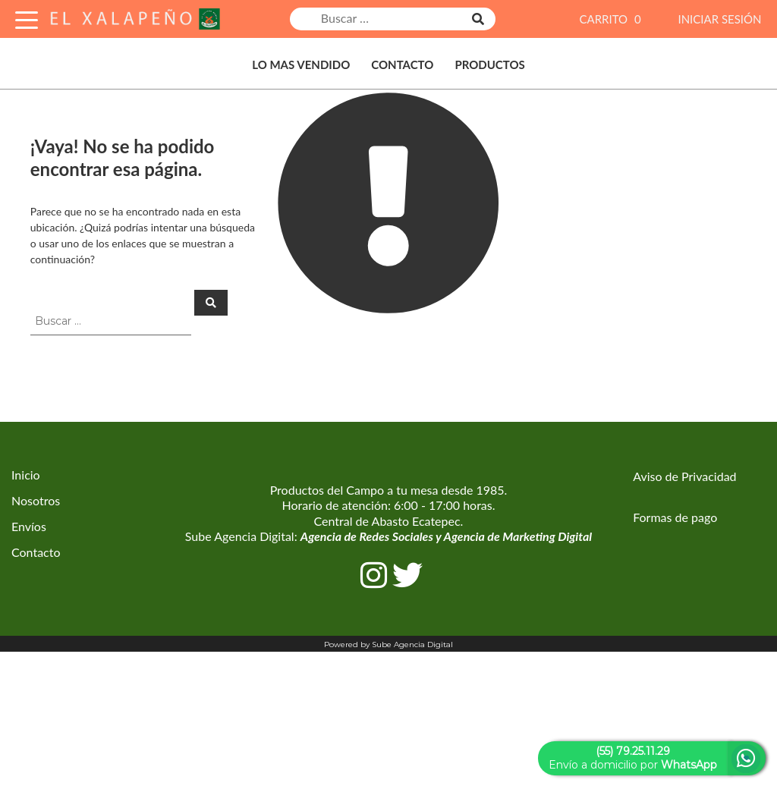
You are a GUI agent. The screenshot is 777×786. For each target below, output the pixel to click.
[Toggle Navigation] (26, 17)
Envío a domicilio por (633, 758)
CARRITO (612, 19)
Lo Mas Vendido (301, 64)
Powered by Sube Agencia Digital (388, 644)
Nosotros (35, 500)
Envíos (28, 526)
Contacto (402, 64)
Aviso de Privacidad (684, 476)
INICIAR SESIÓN (719, 19)
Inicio (25, 474)
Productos (489, 64)
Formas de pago (675, 517)
